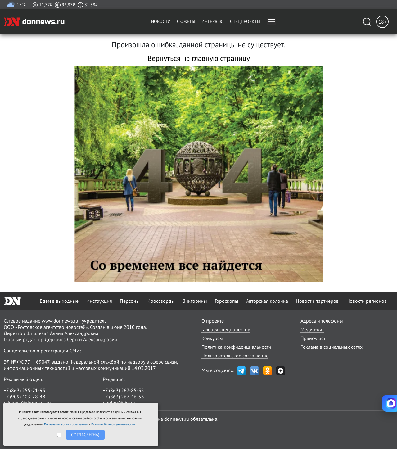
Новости (161, 21)
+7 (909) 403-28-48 (24, 396)
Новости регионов (366, 301)
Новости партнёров (317, 301)
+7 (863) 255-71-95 (24, 390)
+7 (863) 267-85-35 (123, 390)
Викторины (195, 301)
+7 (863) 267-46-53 (123, 396)
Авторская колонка (267, 301)
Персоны (130, 301)
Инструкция (99, 301)
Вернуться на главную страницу (198, 58)
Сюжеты (186, 21)
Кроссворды (161, 301)
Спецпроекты (245, 21)
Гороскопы (226, 301)
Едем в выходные (59, 301)
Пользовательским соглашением (66, 424)
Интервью (212, 21)
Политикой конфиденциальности (113, 424)
